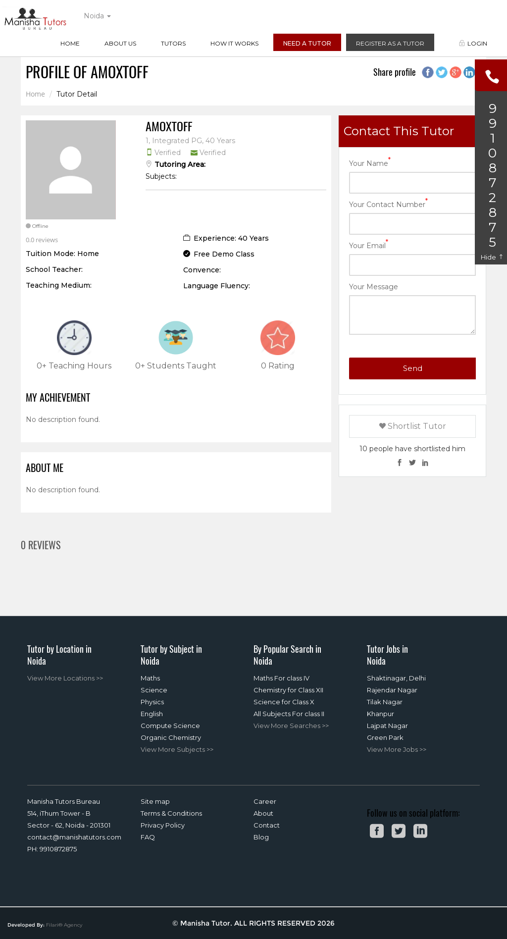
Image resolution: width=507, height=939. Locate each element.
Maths (150, 678)
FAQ (148, 837)
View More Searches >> (291, 726)
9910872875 (58, 849)
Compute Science (170, 726)
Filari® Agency (64, 925)
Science (154, 690)
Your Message (373, 286)
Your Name (370, 162)
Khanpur (380, 714)
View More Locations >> (65, 678)
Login (473, 43)
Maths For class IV (281, 678)
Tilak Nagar (385, 702)
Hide (492, 257)
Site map (155, 801)
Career (265, 801)
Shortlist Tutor (412, 426)
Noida (97, 15)
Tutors (173, 43)
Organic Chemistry (171, 737)
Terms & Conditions (171, 813)
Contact (267, 825)
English (152, 714)
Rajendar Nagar (392, 690)
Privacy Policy (163, 825)
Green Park (385, 737)
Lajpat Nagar (387, 726)
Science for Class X (284, 702)
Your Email (368, 245)
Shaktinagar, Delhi (396, 678)
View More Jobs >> (396, 749)
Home (70, 43)
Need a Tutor (307, 43)
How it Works (234, 43)
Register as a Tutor (390, 43)
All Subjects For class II (289, 714)
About (263, 813)
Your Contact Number (388, 204)
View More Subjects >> (177, 749)
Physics (152, 702)
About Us (120, 43)
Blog (261, 837)
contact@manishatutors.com (74, 837)
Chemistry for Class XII (288, 690)
